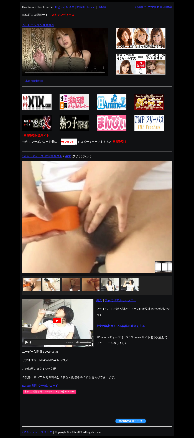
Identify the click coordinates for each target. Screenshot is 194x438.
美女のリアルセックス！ (120, 300)
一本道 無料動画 (32, 80)
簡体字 (80, 7)
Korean (91, 7)
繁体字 (70, 7)
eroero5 (69, 141)
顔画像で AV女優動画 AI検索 (153, 7)
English (59, 7)
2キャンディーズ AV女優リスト (42, 156)
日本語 (101, 7)
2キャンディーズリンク (37, 432)
